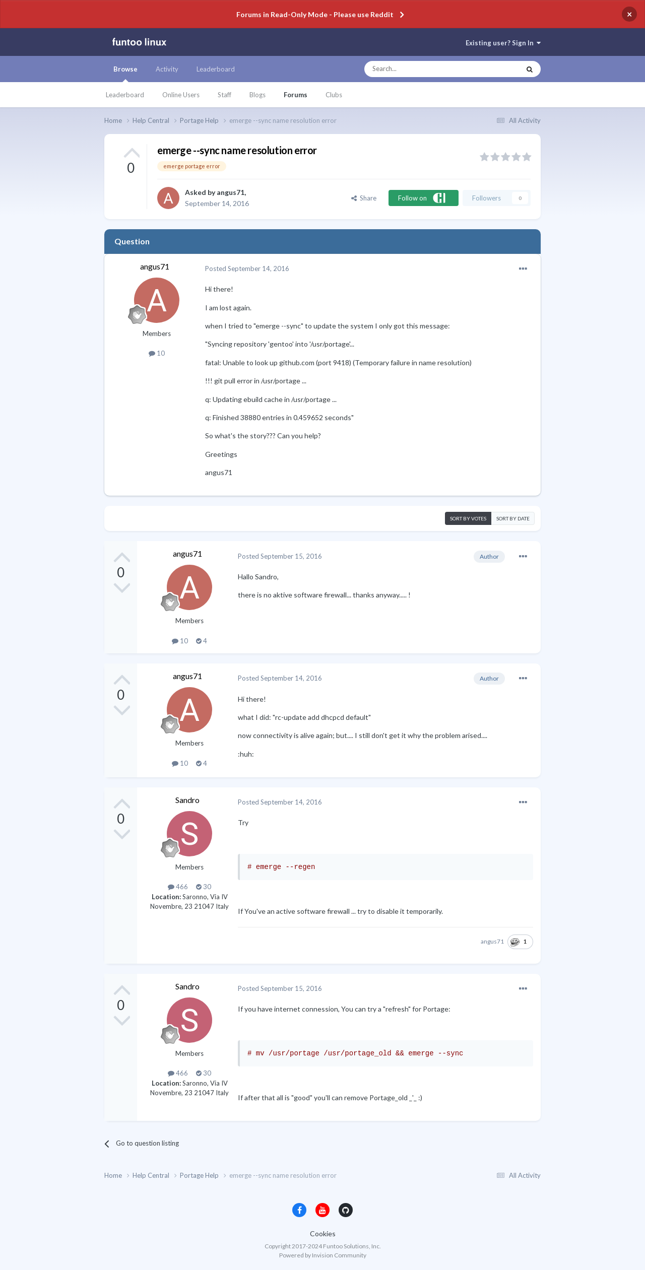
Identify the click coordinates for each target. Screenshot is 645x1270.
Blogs (257, 95)
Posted (247, 268)
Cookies (323, 1233)
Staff (224, 95)
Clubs (334, 95)
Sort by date (513, 518)
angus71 (230, 192)
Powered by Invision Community (322, 1255)
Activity (167, 69)
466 (178, 887)
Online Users (181, 95)
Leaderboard (125, 95)
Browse (125, 73)
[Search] (422, 69)
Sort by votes (468, 518)
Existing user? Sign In (503, 43)
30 (203, 887)
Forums (295, 95)
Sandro (187, 800)
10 (157, 353)
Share (363, 198)
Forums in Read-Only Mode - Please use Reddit (315, 14)
